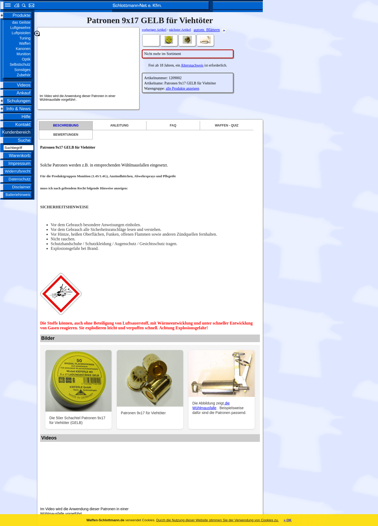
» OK (287, 520)
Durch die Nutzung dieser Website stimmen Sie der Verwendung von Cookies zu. (217, 520)
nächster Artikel (180, 30)
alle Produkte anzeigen (182, 88)
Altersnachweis (192, 65)
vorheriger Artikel (154, 30)
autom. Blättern (207, 30)
